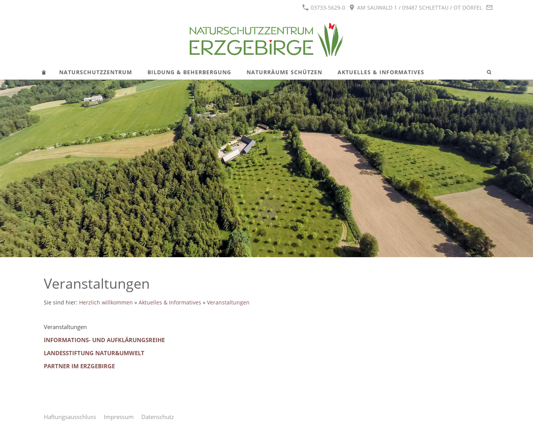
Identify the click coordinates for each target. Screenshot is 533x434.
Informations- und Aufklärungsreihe (104, 340)
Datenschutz (157, 417)
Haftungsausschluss (70, 417)
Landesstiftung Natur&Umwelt (94, 353)
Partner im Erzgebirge (79, 366)
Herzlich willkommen (106, 302)
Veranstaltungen (228, 302)
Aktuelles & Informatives (170, 302)
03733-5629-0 (323, 7)
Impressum (119, 417)
